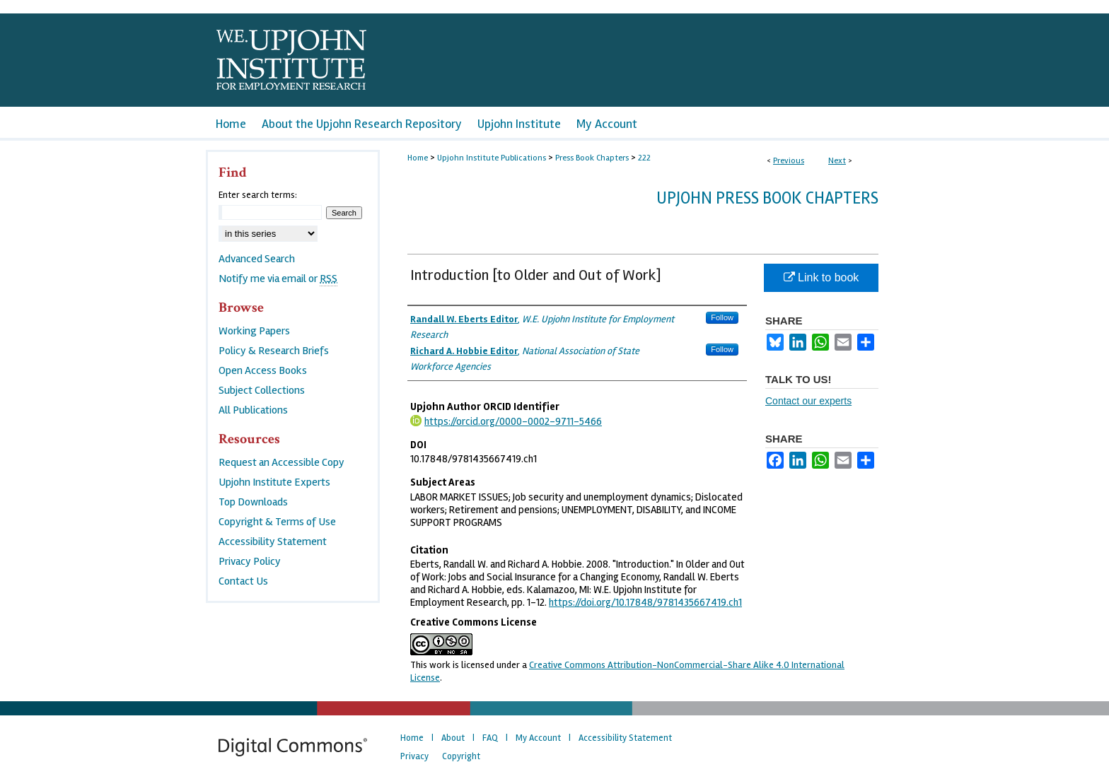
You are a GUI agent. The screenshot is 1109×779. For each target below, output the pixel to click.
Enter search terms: (258, 195)
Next (837, 161)
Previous (788, 161)
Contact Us (243, 581)
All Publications (253, 410)
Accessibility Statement (273, 541)
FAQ (490, 738)
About (453, 738)
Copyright (461, 756)
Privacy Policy (250, 561)
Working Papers (254, 331)
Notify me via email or (278, 278)
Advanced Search (257, 259)
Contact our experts (808, 400)
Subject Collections (262, 390)
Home (417, 158)
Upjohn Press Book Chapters (767, 198)
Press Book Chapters (592, 158)
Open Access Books (263, 370)
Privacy (414, 756)
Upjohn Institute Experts (274, 482)
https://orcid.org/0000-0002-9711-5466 (513, 421)
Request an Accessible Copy (281, 462)
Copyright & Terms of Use (277, 522)
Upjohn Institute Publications (491, 158)
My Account (538, 738)
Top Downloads (253, 502)
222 (644, 158)
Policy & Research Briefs (274, 351)
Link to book (821, 277)
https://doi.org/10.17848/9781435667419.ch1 (645, 602)
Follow (722, 317)
